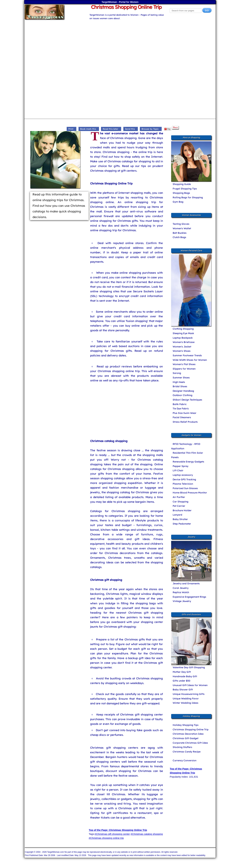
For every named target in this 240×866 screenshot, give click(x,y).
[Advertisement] (120, 43)
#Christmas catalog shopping (146, 834)
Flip (167, 129)
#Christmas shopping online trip (106, 838)
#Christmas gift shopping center (112, 834)
